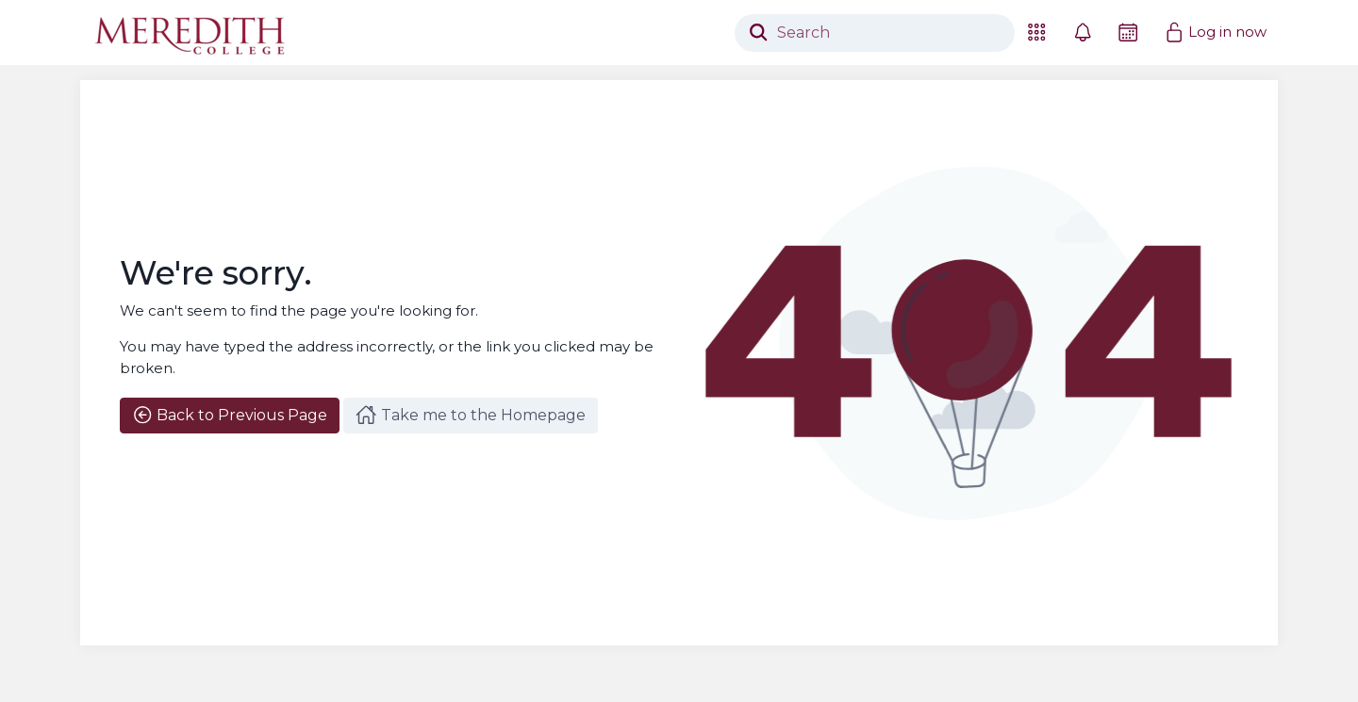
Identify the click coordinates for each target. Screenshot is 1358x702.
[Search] (875, 33)
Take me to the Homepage (470, 414)
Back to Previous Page (229, 414)
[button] (1036, 32)
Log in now (1215, 32)
